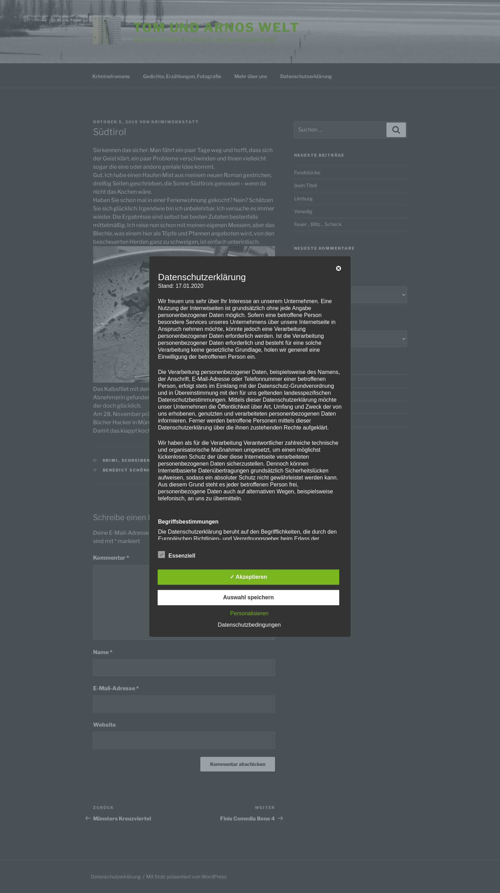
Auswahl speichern (248, 597)
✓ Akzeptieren (248, 577)
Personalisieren (249, 613)
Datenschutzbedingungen (249, 625)
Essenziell (176, 554)
